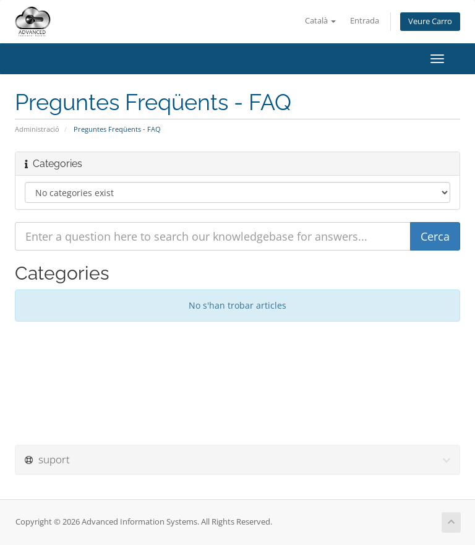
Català (320, 20)
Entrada (364, 20)
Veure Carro (430, 21)
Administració (37, 129)
